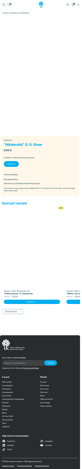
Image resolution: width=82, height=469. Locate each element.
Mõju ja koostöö (46, 399)
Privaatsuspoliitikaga (31, 368)
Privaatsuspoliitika (24, 466)
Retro (4, 413)
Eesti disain (6, 395)
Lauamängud (7, 385)
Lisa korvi (11, 164)
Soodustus (6, 389)
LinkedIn (8, 445)
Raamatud (14, 13)
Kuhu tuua (44, 389)
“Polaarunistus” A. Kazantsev (18, 293)
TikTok (7, 449)
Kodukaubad (7, 392)
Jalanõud (5, 426)
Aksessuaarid (7, 420)
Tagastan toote (8, 466)
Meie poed (44, 385)
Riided (4, 409)
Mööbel (5, 402)
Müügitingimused (42, 466)
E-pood (5, 13)
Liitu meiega (45, 402)
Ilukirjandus (24, 13)
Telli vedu (44, 392)
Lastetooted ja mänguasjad (13, 399)
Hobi (4, 423)
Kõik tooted (13, 311)
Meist (42, 395)
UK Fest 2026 (7, 416)
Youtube (46, 445)
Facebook (8, 441)
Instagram (46, 441)
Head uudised (46, 406)
